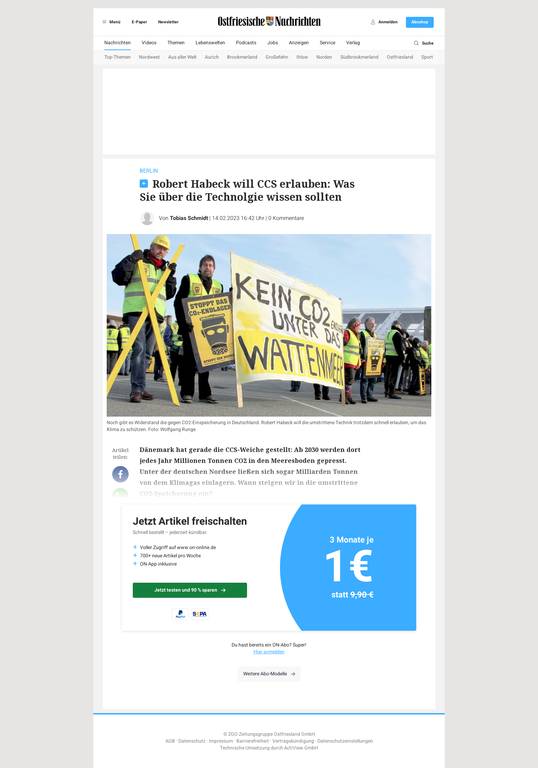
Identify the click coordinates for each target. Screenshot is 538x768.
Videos (149, 42)
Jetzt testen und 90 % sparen (189, 590)
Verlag (353, 42)
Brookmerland (242, 57)
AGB (170, 741)
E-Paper (139, 22)
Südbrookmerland (359, 57)
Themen (176, 42)
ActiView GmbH (301, 748)
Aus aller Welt (182, 57)
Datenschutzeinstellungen (345, 741)
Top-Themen (117, 57)
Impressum (221, 741)
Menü (110, 22)
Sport (427, 57)
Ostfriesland (400, 57)
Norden (324, 57)
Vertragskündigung (293, 741)
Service (327, 42)
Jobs (272, 42)
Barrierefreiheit (252, 741)
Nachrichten (117, 42)
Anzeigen (299, 42)
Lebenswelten (210, 42)
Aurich (212, 57)
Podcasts (246, 42)
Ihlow (302, 57)
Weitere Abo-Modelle (269, 673)
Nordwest (149, 57)
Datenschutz (192, 741)
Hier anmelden (269, 651)
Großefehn (277, 57)
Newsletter (168, 22)
